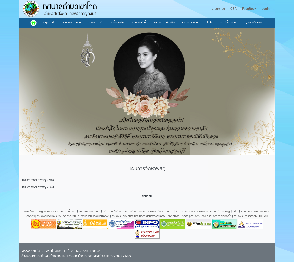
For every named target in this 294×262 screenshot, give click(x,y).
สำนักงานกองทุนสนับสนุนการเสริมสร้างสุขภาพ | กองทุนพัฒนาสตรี (150, 216)
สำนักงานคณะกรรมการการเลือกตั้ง (210, 216)
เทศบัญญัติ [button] (95, 22)
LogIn (266, 9)
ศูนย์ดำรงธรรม (250, 211)
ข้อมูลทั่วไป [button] (48, 22)
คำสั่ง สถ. (70, 211)
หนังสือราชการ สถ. (89, 211)
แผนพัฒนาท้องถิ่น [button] (164, 22)
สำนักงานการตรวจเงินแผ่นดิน (251, 216)
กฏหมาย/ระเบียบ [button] (253, 22)
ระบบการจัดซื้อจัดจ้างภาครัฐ (214, 211)
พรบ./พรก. (30, 211)
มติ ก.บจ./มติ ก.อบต (115, 211)
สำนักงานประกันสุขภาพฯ (95, 216)
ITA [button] (209, 22)
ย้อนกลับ (147, 196)
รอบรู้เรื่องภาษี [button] (227, 22)
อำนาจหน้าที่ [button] (139, 22)
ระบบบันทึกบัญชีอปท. (161, 211)
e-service (218, 9)
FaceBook (249, 9)
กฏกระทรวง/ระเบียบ (51, 211)
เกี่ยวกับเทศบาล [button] (71, 22)
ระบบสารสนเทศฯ (185, 211)
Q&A (233, 9)
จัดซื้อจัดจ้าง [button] (117, 22)
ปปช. (235, 211)
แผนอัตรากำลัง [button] (190, 22)
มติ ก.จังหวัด (137, 211)
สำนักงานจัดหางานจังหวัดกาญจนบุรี (58, 216)
